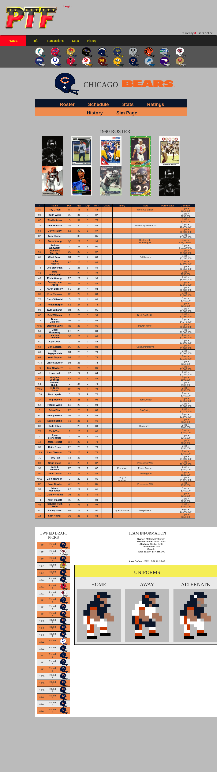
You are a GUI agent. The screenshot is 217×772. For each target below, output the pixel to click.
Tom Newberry (55, 368)
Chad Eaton (54, 257)
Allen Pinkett (55, 500)
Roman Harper (55, 304)
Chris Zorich (54, 347)
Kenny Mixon (55, 415)
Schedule (98, 104)
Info (35, 40)
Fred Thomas (54, 294)
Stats (75, 40)
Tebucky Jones (54, 389)
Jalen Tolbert (55, 442)
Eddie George (54, 278)
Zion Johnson (54, 479)
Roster (67, 104)
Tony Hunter (54, 236)
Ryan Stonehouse (54, 436)
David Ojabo (54, 473)
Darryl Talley (54, 230)
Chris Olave (54, 463)
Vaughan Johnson (55, 378)
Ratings (155, 104)
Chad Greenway (54, 331)
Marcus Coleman (55, 336)
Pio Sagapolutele (55, 352)
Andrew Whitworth (54, 246)
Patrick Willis (55, 405)
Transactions (55, 40)
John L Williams (55, 468)
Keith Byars (54, 447)
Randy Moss (54, 510)
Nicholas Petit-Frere (55, 505)
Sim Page (126, 112)
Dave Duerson (55, 225)
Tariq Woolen (55, 399)
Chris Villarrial (55, 299)
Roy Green (55, 209)
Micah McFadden (54, 489)
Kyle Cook (54, 341)
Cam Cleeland (54, 452)
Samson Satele (54, 383)
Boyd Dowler (55, 484)
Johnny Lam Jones (54, 283)
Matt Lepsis (54, 394)
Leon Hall (54, 373)
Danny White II (55, 494)
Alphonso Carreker (54, 251)
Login (67, 6)
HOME (13, 40)
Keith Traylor (55, 357)
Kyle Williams (54, 310)
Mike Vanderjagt (55, 272)
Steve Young (55, 241)
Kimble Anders (55, 262)
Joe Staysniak (54, 267)
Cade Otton (54, 426)
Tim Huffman (55, 220)
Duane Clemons (55, 320)
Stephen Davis (55, 325)
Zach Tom (54, 431)
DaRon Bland (54, 420)
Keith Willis (54, 215)
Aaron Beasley (55, 289)
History (92, 40)
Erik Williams (55, 315)
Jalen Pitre (55, 410)
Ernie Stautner (55, 362)
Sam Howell (54, 515)
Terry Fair (54, 457)
